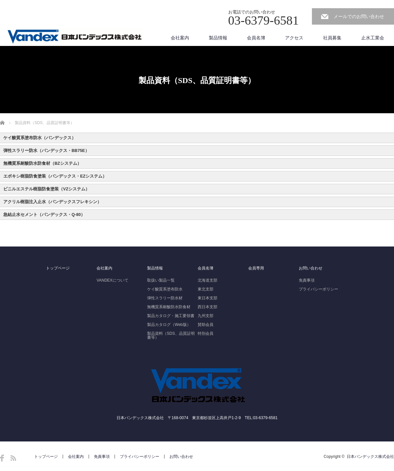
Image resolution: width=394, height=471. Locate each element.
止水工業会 (372, 37)
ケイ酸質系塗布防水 (165, 289)
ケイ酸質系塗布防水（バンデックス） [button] (39, 138)
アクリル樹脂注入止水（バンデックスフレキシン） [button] (52, 202)
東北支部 (205, 289)
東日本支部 (207, 298)
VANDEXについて (112, 280)
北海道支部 (207, 280)
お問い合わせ (310, 268)
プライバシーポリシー (318, 289)
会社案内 (180, 37)
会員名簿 (256, 37)
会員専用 (256, 268)
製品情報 (218, 37)
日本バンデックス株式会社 (370, 456)
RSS (13, 458)
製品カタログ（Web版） (168, 325)
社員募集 (332, 37)
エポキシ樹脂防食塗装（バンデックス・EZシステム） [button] (55, 176)
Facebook (2, 458)
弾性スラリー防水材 (165, 298)
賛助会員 (205, 325)
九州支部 (205, 316)
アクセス (294, 37)
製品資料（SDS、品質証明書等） (171, 335)
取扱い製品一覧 (161, 280)
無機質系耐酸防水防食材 (168, 307)
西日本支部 (207, 307)
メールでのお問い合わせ (359, 16)
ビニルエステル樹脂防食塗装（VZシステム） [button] (46, 189)
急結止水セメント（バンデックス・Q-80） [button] (44, 214)
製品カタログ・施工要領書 (170, 316)
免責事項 (307, 280)
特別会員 (205, 333)
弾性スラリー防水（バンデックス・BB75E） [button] (46, 150)
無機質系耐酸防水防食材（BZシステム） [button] (42, 163)
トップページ (58, 268)
